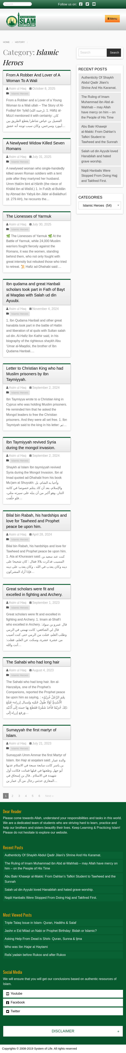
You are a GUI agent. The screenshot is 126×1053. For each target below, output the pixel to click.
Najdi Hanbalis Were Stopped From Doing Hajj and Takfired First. (99, 176)
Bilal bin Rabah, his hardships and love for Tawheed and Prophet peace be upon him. (36, 521)
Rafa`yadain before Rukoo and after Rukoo (35, 955)
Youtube (14, 993)
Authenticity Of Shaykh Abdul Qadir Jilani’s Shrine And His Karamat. (98, 82)
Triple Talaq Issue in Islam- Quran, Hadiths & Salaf (40, 922)
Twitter (13, 1011)
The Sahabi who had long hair (32, 662)
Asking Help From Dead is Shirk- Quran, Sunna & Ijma (43, 938)
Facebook (15, 1002)
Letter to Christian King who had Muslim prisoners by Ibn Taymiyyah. (34, 374)
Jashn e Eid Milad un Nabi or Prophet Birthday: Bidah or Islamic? (51, 930)
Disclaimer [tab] (63, 1031)
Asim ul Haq (17, 88)
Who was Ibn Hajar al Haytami (26, 947)
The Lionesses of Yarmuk (28, 216)
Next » (49, 795)
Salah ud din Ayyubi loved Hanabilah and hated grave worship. (99, 156)
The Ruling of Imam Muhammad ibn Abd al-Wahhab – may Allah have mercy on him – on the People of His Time (98, 107)
